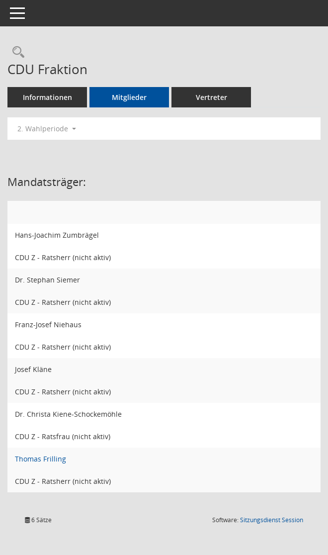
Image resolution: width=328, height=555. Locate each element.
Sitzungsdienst (271, 520)
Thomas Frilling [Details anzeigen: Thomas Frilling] (40, 458)
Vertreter (211, 97)
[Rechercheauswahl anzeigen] (15, 52)
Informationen (47, 97)
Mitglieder (129, 97)
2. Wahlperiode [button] (46, 128)
